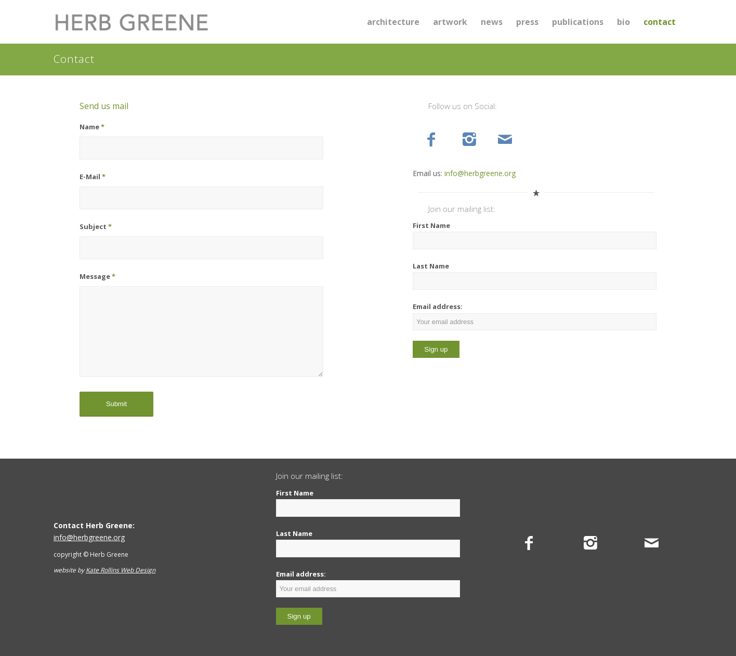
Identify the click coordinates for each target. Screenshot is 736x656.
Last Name (431, 266)
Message (97, 276)
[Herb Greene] (131, 22)
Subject (96, 226)
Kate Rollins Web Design (120, 570)
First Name (431, 225)
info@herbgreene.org (480, 173)
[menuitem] (393, 22)
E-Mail (93, 176)
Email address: (534, 316)
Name (92, 126)
